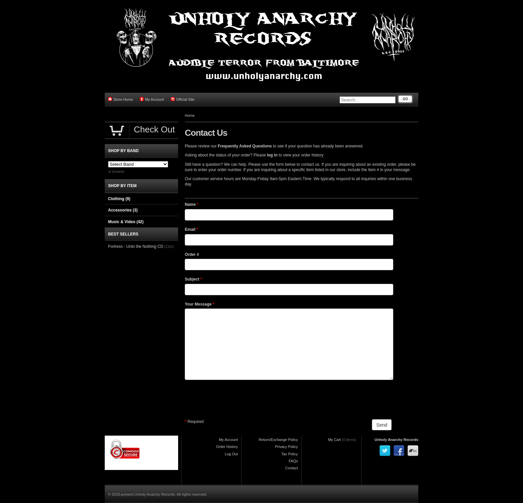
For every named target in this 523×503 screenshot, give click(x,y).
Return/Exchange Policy (278, 440)
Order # (192, 254)
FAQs (293, 461)
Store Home (120, 99)
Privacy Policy (286, 447)
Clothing (119, 198)
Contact (291, 468)
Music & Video (125, 221)
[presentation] (235, 400)
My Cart (334, 440)
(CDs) (169, 246)
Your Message (199, 304)
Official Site (182, 99)
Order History (227, 447)
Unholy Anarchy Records (396, 440)
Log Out (231, 454)
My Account (152, 99)
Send (381, 425)
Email (191, 229)
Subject (193, 279)
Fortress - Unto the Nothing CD (135, 246)
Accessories (123, 210)
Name (191, 204)
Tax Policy (289, 454)
